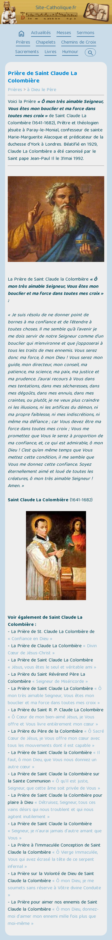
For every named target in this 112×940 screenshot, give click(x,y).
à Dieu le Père (41, 90)
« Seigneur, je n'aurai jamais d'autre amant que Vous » (55, 835)
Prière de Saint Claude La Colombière (42, 78)
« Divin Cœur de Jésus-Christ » (52, 650)
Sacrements (27, 52)
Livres (50, 52)
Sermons (85, 33)
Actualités (41, 33)
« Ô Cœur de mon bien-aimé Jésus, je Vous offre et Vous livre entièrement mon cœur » (53, 721)
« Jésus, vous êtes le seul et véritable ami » (52, 668)
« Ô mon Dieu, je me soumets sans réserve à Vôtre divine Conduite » (54, 888)
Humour (70, 52)
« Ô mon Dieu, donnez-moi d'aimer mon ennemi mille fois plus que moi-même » (53, 917)
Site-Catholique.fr (56, 8)
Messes (63, 33)
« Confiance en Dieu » (30, 639)
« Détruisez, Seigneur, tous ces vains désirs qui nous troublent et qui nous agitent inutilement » (52, 810)
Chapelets (46, 43)
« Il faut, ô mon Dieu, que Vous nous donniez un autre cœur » (54, 760)
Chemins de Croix (78, 43)
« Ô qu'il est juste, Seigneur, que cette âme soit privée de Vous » (54, 785)
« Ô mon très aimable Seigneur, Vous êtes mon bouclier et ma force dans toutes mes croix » (55, 696)
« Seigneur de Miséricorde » (60, 682)
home (21, 34)
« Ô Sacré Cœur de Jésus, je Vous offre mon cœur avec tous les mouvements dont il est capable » (56, 739)
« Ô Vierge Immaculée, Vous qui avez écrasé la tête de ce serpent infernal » (53, 860)
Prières (23, 43)
